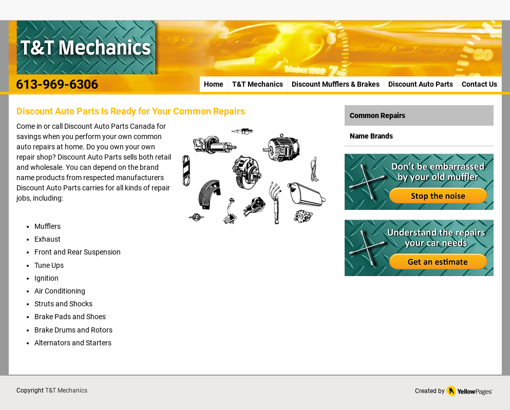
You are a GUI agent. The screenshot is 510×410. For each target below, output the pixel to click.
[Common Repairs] (419, 115)
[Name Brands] (419, 136)
